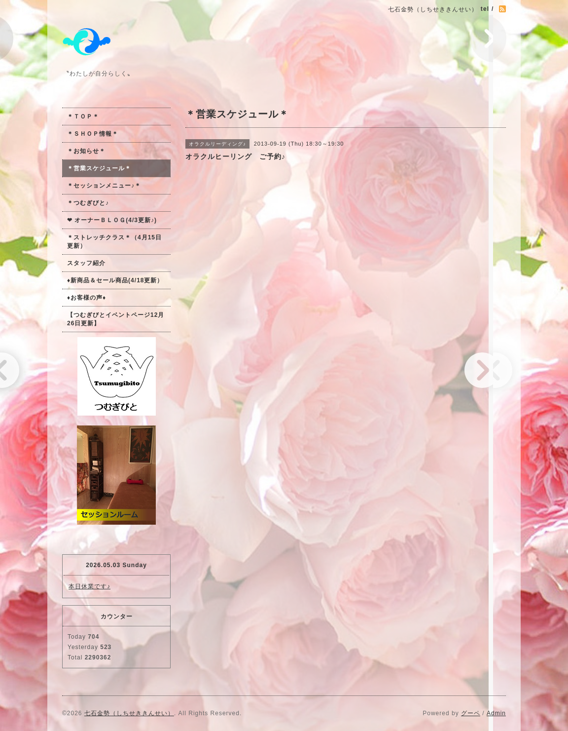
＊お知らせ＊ (86, 151)
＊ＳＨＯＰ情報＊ (92, 133)
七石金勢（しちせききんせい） (129, 713)
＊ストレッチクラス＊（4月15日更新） (114, 241)
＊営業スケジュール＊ (99, 168)
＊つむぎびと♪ (88, 202)
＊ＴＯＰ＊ (83, 116)
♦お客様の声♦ (86, 297)
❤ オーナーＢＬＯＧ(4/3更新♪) (112, 220)
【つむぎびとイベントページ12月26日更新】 (115, 319)
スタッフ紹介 (86, 263)
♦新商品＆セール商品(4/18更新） (115, 280)
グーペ (470, 713)
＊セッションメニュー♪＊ (104, 185)
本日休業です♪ (89, 586)
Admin (496, 713)
